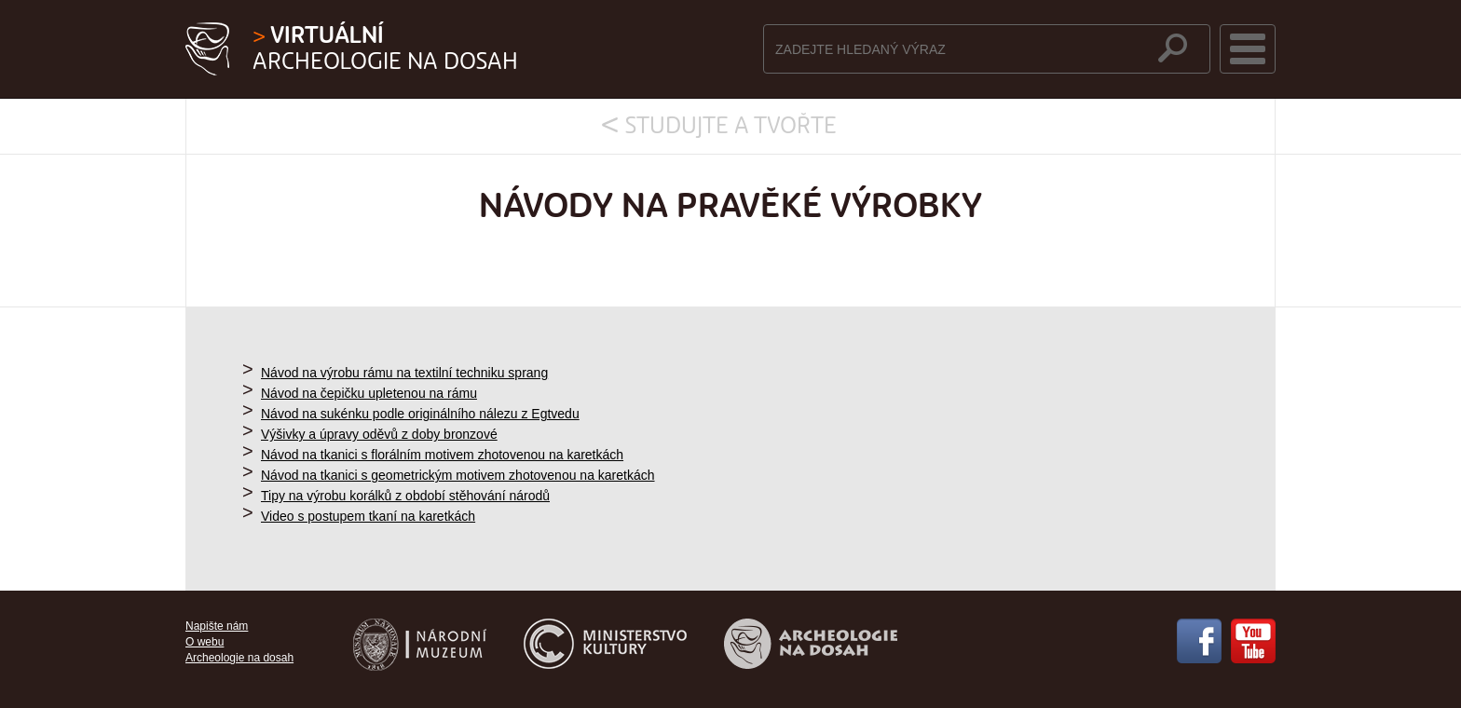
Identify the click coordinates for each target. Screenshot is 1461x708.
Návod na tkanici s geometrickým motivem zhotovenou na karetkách (458, 475)
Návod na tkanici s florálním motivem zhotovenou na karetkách (442, 454)
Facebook (1199, 641)
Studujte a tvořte (731, 127)
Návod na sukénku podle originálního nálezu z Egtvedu (420, 413)
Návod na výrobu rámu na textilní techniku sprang (404, 372)
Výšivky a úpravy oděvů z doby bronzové (379, 434)
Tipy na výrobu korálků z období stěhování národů (405, 495)
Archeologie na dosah (385, 49)
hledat (1172, 48)
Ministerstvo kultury (605, 644)
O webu (204, 641)
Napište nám (216, 626)
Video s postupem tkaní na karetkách (368, 516)
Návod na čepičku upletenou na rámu (369, 393)
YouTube (1253, 641)
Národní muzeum (419, 645)
